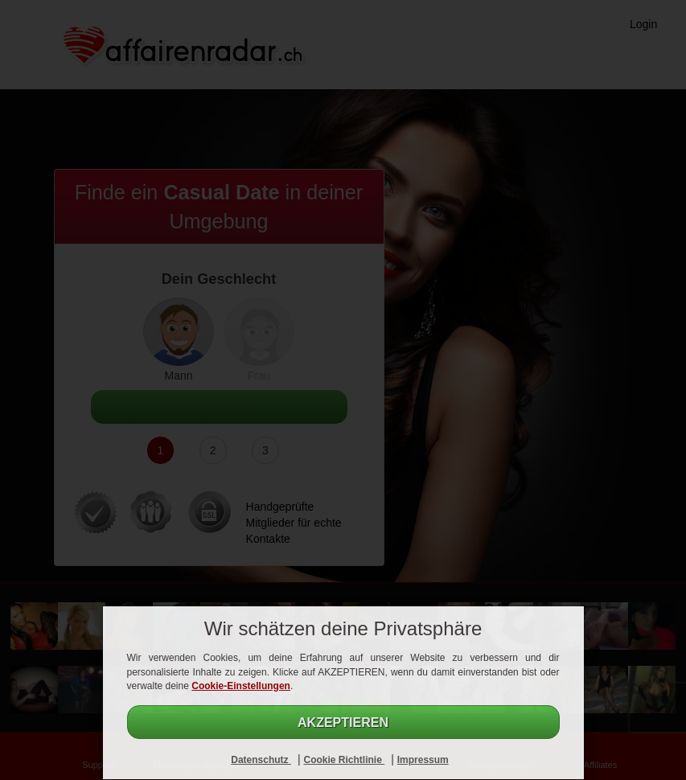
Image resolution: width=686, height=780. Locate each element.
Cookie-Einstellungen (240, 686)
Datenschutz (261, 760)
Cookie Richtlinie (343, 760)
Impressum (423, 760)
